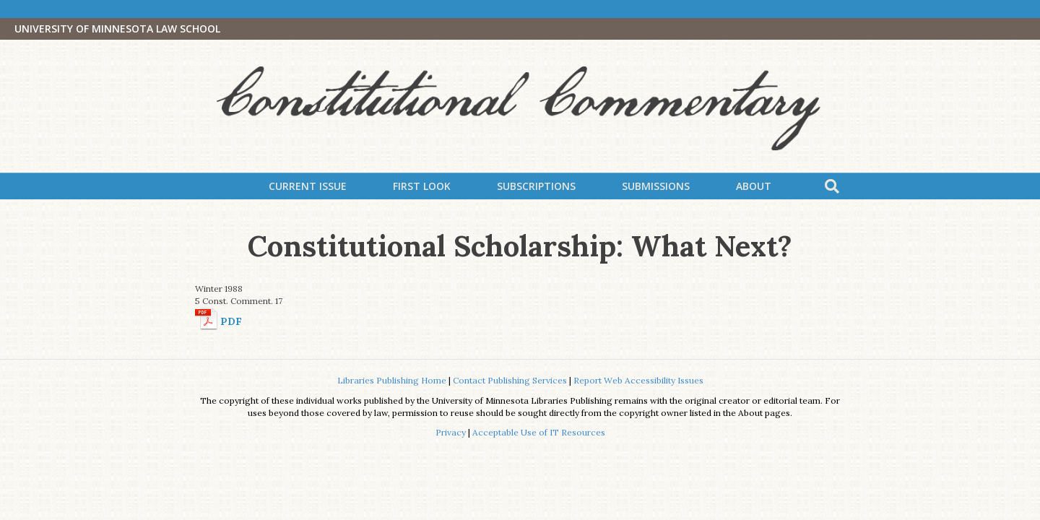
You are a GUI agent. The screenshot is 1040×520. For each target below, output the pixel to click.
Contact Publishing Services (510, 380)
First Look (422, 186)
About (753, 186)
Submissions (656, 186)
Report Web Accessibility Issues (638, 380)
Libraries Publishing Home (391, 380)
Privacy (451, 432)
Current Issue (308, 186)
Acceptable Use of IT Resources (538, 432)
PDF (231, 321)
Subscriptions (536, 186)
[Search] (832, 186)
